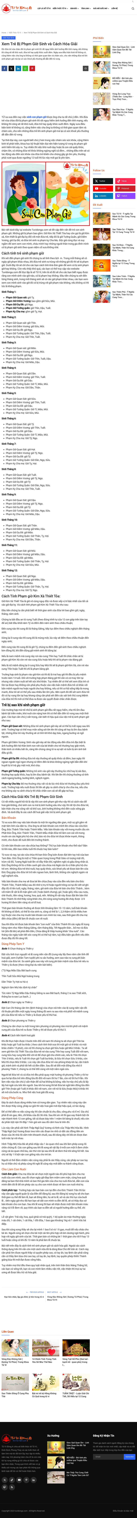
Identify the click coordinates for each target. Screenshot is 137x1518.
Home (4, 33)
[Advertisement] (68, 23)
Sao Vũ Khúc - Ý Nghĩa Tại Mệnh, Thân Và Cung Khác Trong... (123, 248)
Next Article (54, 1292)
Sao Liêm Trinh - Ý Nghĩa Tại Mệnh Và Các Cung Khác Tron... (123, 279)
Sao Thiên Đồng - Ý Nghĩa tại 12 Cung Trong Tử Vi (123, 263)
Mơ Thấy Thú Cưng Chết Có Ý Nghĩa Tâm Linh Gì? (78, 1474)
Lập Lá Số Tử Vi (44, 8)
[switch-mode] (133, 1)
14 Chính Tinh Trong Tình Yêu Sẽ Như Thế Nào (44, 1360)
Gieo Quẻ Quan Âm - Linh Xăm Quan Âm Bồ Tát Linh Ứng (123, 50)
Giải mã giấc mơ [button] (101, 8)
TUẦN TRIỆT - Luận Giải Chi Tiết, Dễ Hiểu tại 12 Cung (75, 1395)
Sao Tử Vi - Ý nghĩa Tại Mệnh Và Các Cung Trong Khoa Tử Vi (123, 216)
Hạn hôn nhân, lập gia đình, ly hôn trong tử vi (24, 1297)
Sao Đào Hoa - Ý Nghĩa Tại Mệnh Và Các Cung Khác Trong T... (122, 112)
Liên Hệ (114, 8)
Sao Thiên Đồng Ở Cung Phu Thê (15, 1395)
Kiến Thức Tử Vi (15, 33)
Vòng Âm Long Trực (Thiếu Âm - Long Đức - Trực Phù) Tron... (122, 96)
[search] (132, 8)
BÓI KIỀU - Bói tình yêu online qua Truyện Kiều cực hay (122, 81)
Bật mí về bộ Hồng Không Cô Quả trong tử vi (44, 1395)
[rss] (12, 1487)
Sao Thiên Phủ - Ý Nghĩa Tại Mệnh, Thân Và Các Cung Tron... (123, 295)
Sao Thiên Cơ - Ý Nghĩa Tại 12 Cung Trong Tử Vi (123, 230)
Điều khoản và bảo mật (123, 1511)
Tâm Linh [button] (86, 8)
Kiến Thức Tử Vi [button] (60, 8)
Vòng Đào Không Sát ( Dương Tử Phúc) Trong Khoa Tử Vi (67, 1298)
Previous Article (35, 1292)
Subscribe (129, 1457)
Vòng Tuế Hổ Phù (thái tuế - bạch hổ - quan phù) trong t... (75, 1362)
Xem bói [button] (74, 8)
